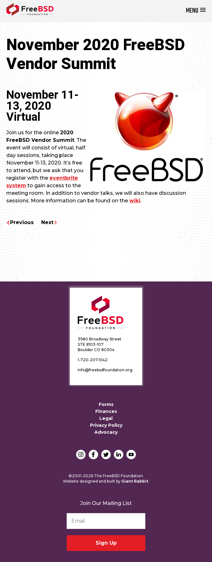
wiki (134, 201)
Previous (22, 222)
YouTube (131, 454)
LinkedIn (118, 454)
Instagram (81, 454)
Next (47, 222)
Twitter (106, 454)
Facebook (93, 454)
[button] (196, 11)
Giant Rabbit (134, 481)
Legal (106, 418)
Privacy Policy (106, 425)
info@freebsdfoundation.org (105, 370)
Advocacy (106, 432)
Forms (106, 404)
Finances (106, 411)
